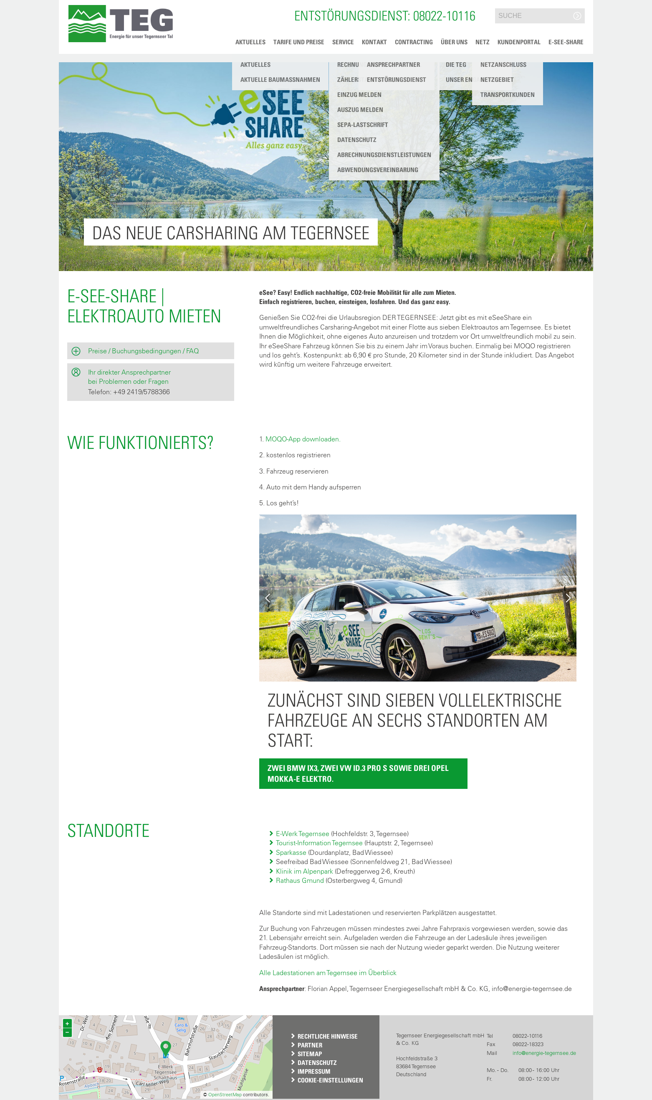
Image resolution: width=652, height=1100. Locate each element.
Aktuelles (250, 42)
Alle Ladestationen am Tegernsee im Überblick (328, 972)
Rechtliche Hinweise (328, 1036)
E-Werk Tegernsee (302, 833)
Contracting (414, 42)
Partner (310, 1045)
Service (343, 42)
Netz (482, 42)
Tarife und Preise (298, 42)
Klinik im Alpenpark (304, 871)
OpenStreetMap (225, 1094)
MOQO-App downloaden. (303, 439)
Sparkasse (291, 852)
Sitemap (310, 1053)
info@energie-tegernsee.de (544, 1053)
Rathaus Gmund (300, 880)
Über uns (454, 42)
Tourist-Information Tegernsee (319, 843)
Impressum (314, 1071)
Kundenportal (519, 42)
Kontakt (374, 42)
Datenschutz (317, 1062)
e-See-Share (566, 42)
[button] (120, 23)
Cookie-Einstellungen (330, 1080)
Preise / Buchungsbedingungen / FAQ (143, 351)
